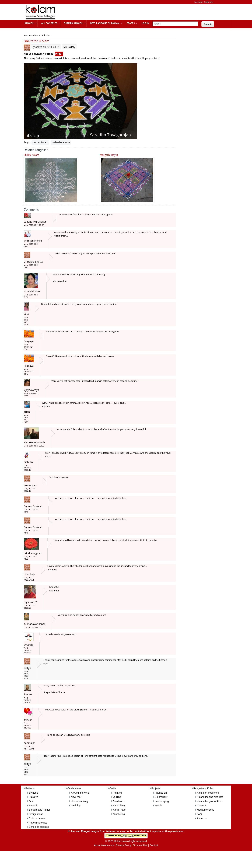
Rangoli (29, 23)
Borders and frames (39, 809)
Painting (117, 792)
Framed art (161, 792)
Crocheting (119, 814)
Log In (145, 23)
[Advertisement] (123, 12)
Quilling (117, 797)
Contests (201, 805)
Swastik (33, 805)
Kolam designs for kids (209, 801)
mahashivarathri (61, 142)
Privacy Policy (123, 845)
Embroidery (119, 805)
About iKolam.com (104, 845)
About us (201, 818)
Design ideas (36, 814)
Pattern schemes (38, 822)
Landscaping (162, 801)
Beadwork (118, 801)
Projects (155, 788)
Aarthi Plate (119, 809)
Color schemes (37, 818)
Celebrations (74, 788)
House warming (79, 801)
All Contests (49, 23)
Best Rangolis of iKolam (104, 23)
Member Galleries (204, 2)
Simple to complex (39, 826)
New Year (76, 797)
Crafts (130, 23)
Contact (153, 845)
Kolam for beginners (208, 792)
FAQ (199, 814)
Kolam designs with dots (210, 797)
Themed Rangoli (73, 23)
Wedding (75, 805)
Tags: (27, 142)
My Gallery (69, 46)
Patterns (29, 788)
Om (31, 801)
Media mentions (205, 809)
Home (27, 35)
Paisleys (33, 797)
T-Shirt (158, 805)
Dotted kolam (40, 142)
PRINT (59, 53)
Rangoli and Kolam (203, 788)
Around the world (80, 792)
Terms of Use (140, 845)
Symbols (33, 792)
